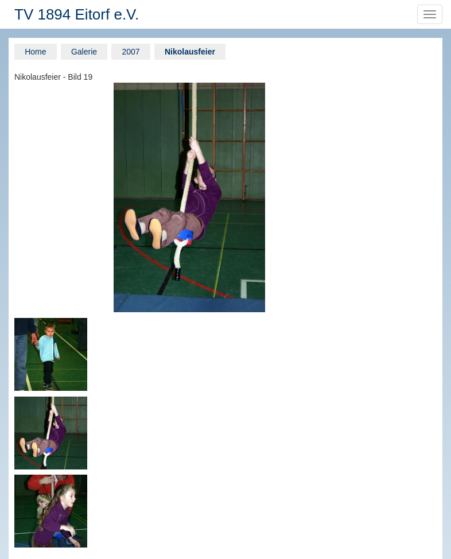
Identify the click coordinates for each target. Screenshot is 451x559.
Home (35, 51)
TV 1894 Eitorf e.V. (76, 14)
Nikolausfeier (190, 51)
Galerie (84, 51)
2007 (130, 51)
